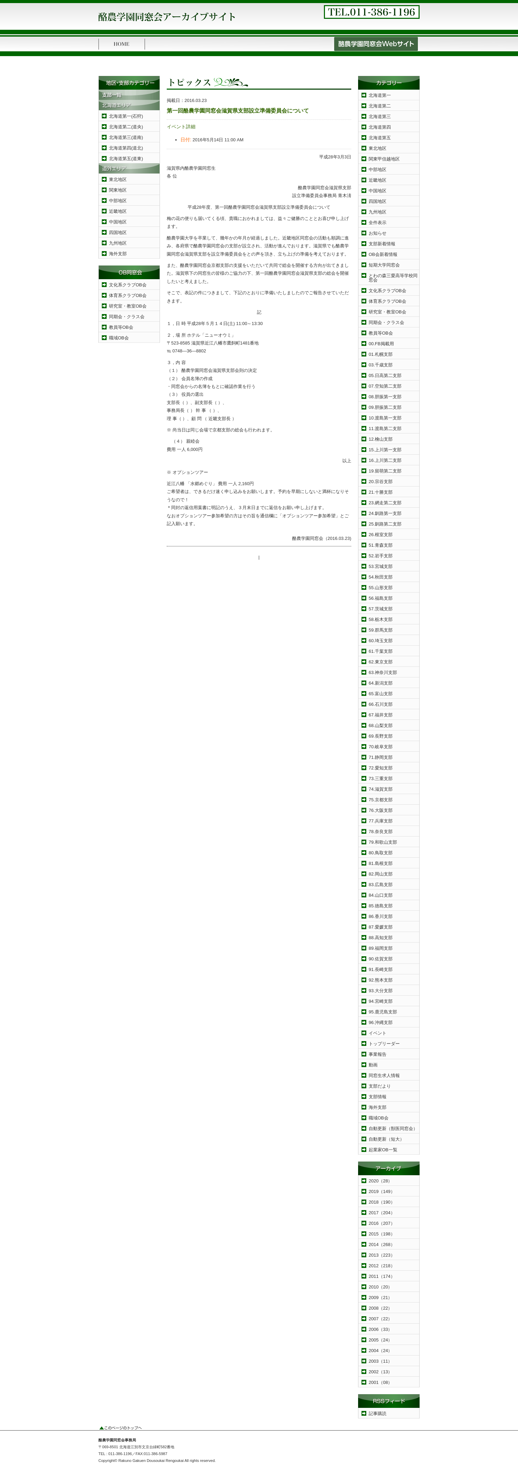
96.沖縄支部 (381, 1022)
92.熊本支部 (381, 980)
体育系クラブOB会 (128, 295)
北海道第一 (380, 95)
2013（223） (382, 1255)
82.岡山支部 (381, 874)
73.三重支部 (381, 778)
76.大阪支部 (381, 810)
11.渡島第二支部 (385, 428)
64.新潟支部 (381, 683)
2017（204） (382, 1212)
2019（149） (382, 1191)
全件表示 (377, 222)
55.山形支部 (381, 587)
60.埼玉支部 (381, 640)
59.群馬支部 (381, 630)
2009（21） (380, 1297)
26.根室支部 (381, 534)
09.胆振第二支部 (385, 407)
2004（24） (380, 1350)
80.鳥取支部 (381, 852)
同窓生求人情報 (384, 1075)
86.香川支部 (381, 916)
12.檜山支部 (381, 439)
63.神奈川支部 (383, 672)
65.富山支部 (381, 693)
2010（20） (380, 1286)
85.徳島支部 (381, 905)
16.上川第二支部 (385, 460)
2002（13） (380, 1371)
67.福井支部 (381, 714)
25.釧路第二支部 (385, 524)
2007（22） (380, 1318)
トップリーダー (384, 1043)
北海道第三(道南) (126, 137)
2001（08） (380, 1382)
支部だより (380, 1086)
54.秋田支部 (381, 577)
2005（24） (380, 1340)
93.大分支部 (381, 990)
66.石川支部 (381, 704)
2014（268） (382, 1244)
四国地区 (118, 232)
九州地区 (118, 243)
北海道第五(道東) (126, 158)
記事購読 (377, 1413)
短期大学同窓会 (384, 265)
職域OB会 (119, 337)
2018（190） (382, 1202)
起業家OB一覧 (383, 1149)
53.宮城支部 (381, 566)
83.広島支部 (381, 884)
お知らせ (377, 233)
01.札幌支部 (381, 354)
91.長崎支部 (381, 969)
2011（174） (382, 1276)
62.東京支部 (381, 661)
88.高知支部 (381, 937)
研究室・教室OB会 (128, 306)
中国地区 (118, 221)
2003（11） (380, 1361)
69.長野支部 (381, 736)
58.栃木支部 (381, 619)
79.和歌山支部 (383, 842)
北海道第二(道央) (126, 126)
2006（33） (380, 1329)
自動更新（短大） (386, 1139)
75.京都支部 (381, 799)
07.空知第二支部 (385, 386)
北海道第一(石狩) (126, 116)
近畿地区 (118, 211)
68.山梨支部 (381, 725)
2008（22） (380, 1308)
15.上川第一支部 (385, 449)
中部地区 (118, 200)
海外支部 (118, 253)
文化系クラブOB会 (128, 284)
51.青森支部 (381, 545)
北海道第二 (380, 105)
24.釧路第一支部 (385, 513)
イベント (377, 1033)
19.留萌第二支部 (385, 471)
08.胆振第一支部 (385, 396)
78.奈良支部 (381, 831)
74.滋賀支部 (381, 789)
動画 (373, 1064)
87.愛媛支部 (381, 927)
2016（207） (382, 1223)
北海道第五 (380, 137)
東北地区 (118, 179)
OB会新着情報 (383, 254)
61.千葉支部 (381, 651)
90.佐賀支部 (381, 958)
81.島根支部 (381, 863)
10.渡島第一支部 (385, 417)
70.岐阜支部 (381, 746)
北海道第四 (380, 127)
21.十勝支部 (381, 492)
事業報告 (377, 1054)
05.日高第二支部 (385, 375)
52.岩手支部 (381, 555)
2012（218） (382, 1265)
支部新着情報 (382, 243)
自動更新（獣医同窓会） (393, 1128)
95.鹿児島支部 (383, 1011)
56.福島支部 (381, 598)
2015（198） (382, 1233)
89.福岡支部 (381, 948)
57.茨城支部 (381, 608)
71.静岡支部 (381, 757)
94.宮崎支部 (381, 1001)
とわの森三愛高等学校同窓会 (393, 278)
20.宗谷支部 (381, 481)
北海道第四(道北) (126, 148)
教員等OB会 (121, 327)
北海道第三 (380, 116)
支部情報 (377, 1096)
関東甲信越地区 (384, 158)
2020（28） (380, 1180)
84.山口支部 (381, 895)
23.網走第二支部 (385, 502)
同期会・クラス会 (127, 316)
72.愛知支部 (381, 767)
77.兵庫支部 (381, 821)
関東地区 (118, 190)
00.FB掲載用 (381, 343)
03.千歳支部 (381, 364)
